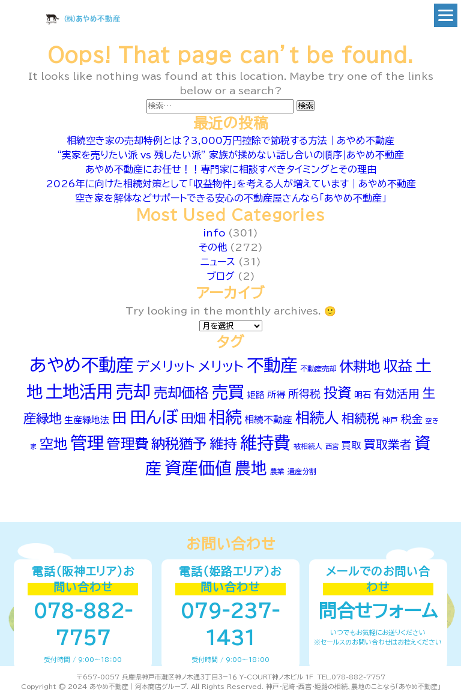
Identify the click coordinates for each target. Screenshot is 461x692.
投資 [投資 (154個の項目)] (337, 393)
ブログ (220, 276)
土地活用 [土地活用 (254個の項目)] (79, 391)
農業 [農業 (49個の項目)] (277, 471)
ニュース (217, 261)
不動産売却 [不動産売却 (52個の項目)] (318, 368)
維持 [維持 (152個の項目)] (223, 444)
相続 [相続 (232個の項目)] (225, 417)
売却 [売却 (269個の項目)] (133, 391)
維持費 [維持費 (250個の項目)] (265, 442)
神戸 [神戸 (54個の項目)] (390, 420)
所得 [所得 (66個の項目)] (276, 394)
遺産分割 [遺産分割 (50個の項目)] (302, 471)
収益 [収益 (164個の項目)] (398, 366)
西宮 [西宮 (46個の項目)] (332, 446)
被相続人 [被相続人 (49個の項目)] (308, 446)
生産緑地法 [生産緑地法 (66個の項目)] (86, 419)
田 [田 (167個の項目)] (119, 418)
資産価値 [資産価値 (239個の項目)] (198, 468)
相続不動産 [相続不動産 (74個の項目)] (268, 419)
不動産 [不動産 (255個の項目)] (272, 365)
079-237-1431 (230, 624)
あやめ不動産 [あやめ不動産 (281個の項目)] (81, 365)
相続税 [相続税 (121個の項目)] (360, 418)
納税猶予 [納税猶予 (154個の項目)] (178, 444)
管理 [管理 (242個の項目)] (87, 442)
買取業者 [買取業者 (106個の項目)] (388, 444)
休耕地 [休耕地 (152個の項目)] (360, 366)
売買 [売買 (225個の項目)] (228, 392)
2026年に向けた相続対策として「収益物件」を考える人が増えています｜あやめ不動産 (231, 183)
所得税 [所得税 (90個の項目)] (304, 393)
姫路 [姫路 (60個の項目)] (255, 395)
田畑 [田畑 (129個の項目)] (193, 418)
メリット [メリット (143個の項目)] (221, 366)
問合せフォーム (378, 611)
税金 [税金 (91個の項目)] (412, 419)
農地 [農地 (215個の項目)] (251, 468)
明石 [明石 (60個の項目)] (362, 395)
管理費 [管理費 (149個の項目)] (127, 444)
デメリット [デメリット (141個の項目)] (165, 366)
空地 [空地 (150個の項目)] (53, 444)
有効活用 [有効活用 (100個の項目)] (397, 393)
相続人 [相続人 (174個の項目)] (317, 418)
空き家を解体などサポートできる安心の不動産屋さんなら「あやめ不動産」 (231, 198)
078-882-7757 (83, 624)
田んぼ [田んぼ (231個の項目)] (154, 417)
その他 (213, 247)
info (214, 233)
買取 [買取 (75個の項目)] (351, 445)
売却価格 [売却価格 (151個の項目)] (181, 393)
